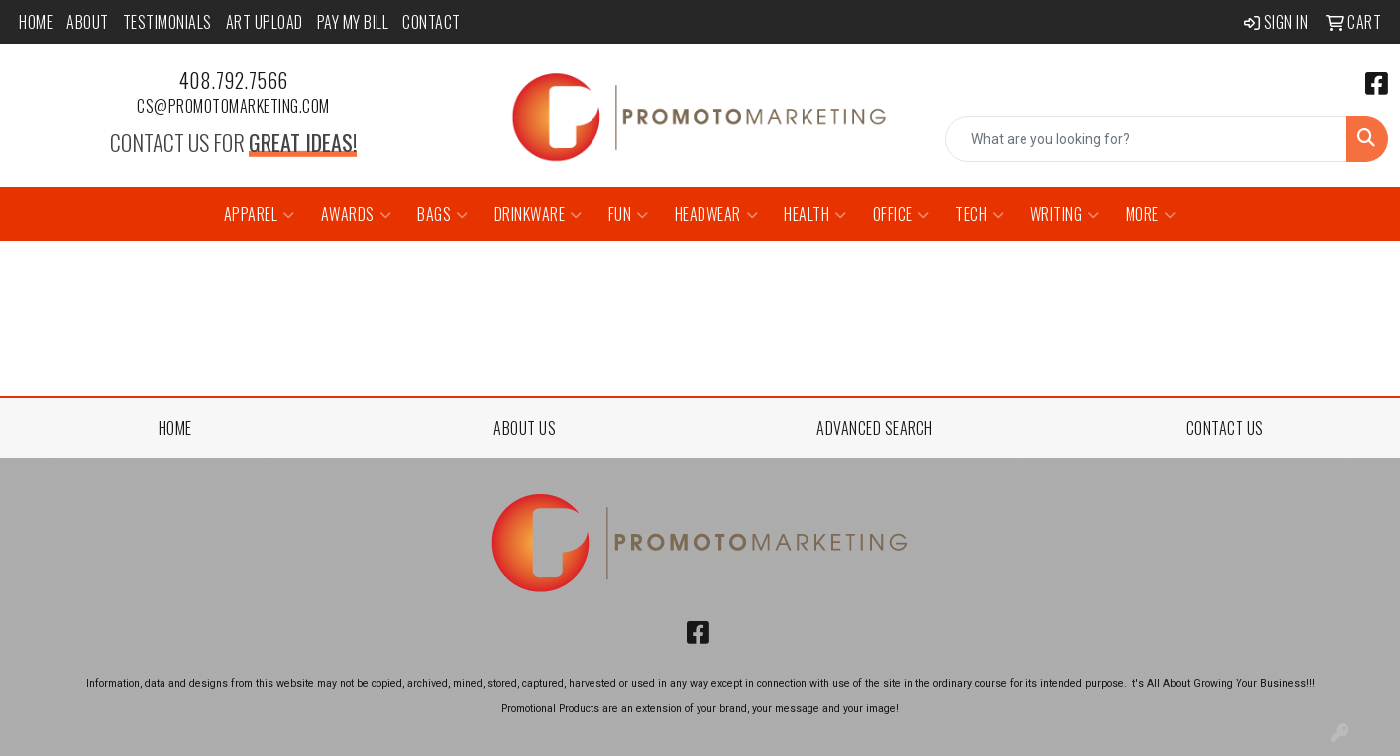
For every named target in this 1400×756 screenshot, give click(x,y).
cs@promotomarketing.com (233, 106)
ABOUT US (524, 428)
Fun (628, 214)
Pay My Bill (353, 22)
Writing (1065, 214)
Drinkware (538, 214)
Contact (431, 22)
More (1151, 214)
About (87, 22)
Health (815, 214)
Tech (980, 214)
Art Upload (264, 22)
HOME (175, 428)
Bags (443, 214)
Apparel (259, 214)
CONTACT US (1225, 428)
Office (901, 214)
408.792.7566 (233, 80)
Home (36, 22)
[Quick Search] (1145, 139)
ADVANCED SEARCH (874, 428)
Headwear (717, 214)
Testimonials (167, 22)
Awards (356, 214)
